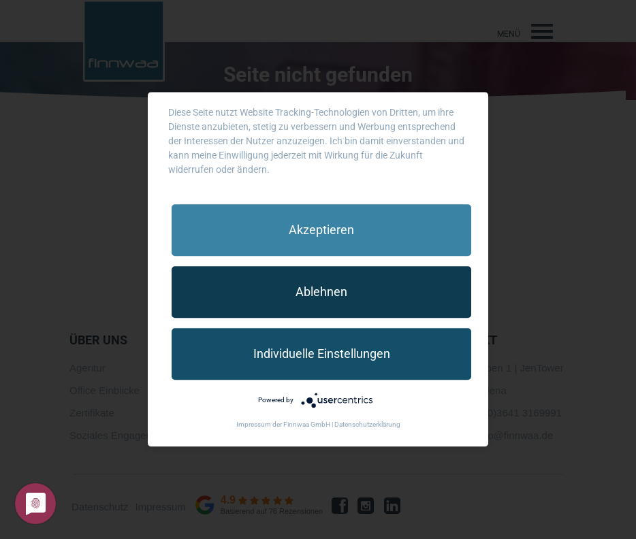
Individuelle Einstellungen (321, 353)
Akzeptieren (321, 230)
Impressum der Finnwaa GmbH (283, 425)
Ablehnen (321, 291)
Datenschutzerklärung (367, 425)
